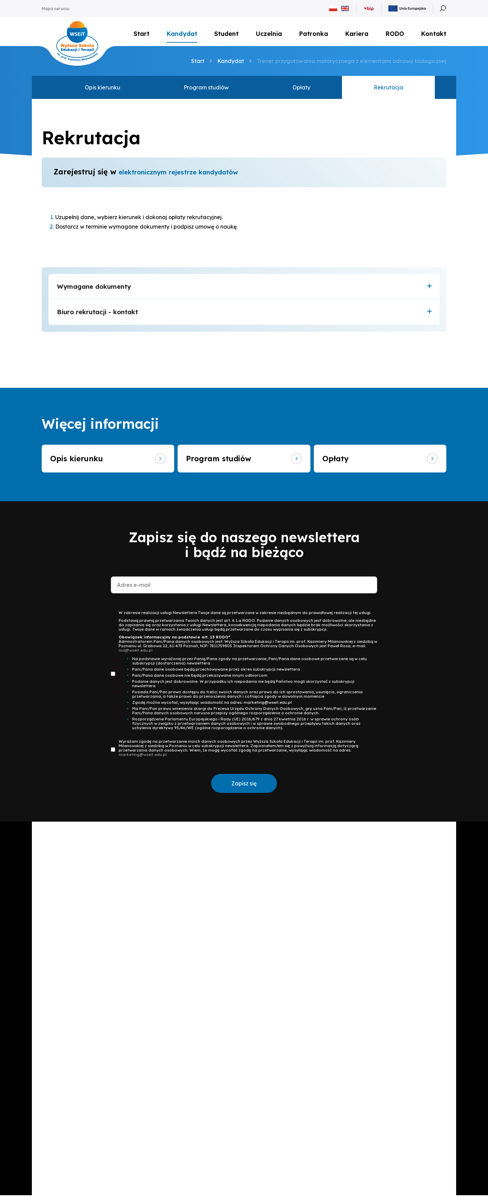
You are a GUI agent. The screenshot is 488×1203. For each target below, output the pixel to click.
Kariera (356, 34)
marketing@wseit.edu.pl (143, 762)
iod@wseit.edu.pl (135, 658)
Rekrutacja (388, 92)
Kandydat (181, 34)
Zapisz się (244, 791)
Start (141, 34)
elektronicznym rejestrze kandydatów (190, 176)
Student (226, 34)
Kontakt (433, 35)
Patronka (313, 34)
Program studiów (206, 92)
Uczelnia (269, 34)
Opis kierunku (102, 92)
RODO (394, 34)
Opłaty (301, 92)
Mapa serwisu (55, 8)
